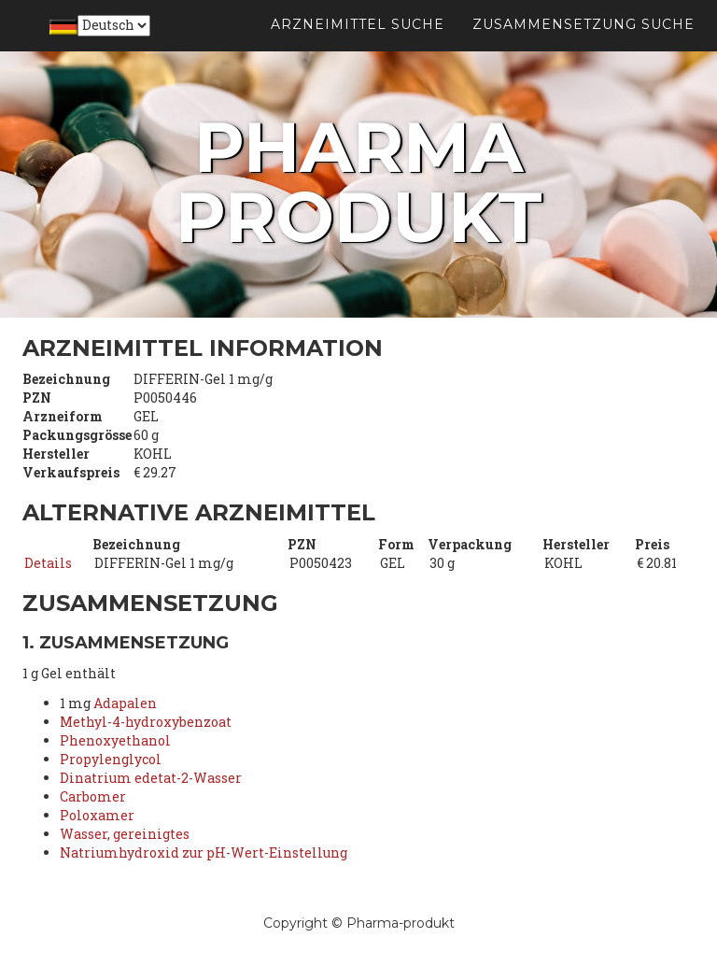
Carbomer (93, 796)
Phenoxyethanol (115, 740)
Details (48, 563)
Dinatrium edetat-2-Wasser (151, 778)
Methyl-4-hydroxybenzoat (146, 722)
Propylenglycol (111, 759)
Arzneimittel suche (357, 46)
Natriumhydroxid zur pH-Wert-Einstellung (203, 852)
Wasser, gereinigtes (125, 834)
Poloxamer (97, 815)
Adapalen (125, 703)
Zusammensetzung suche (583, 46)
